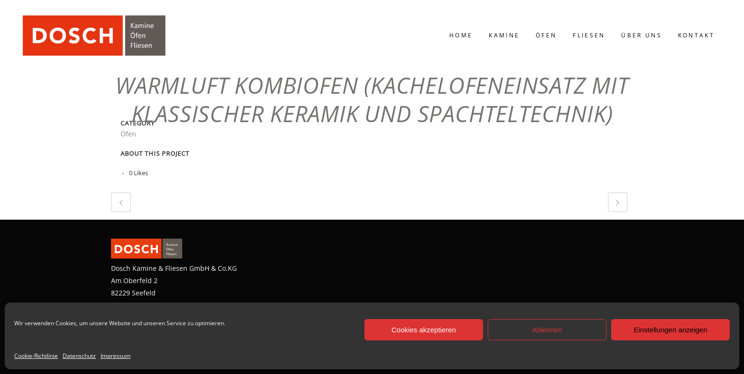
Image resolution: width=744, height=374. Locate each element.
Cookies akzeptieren (423, 330)
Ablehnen (547, 330)
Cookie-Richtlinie (36, 356)
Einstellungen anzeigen (670, 330)
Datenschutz (79, 356)
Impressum (115, 356)
